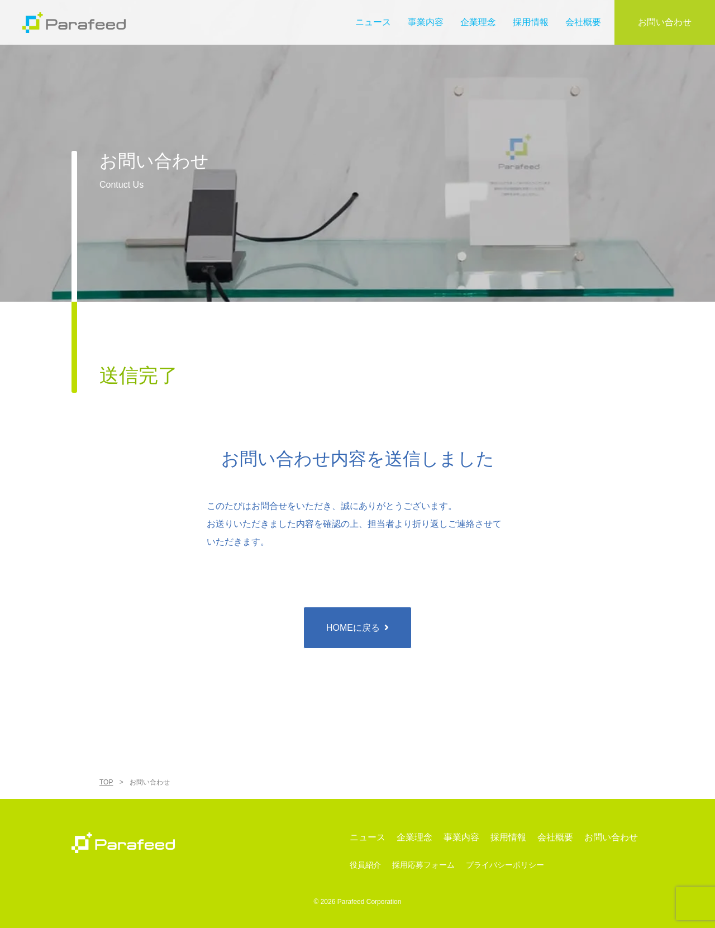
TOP (106, 782)
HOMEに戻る (353, 627)
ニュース (373, 22)
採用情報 (531, 22)
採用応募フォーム (423, 865)
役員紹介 (365, 865)
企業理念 (478, 22)
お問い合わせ (665, 22)
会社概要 (583, 22)
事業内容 (426, 22)
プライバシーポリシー (505, 865)
